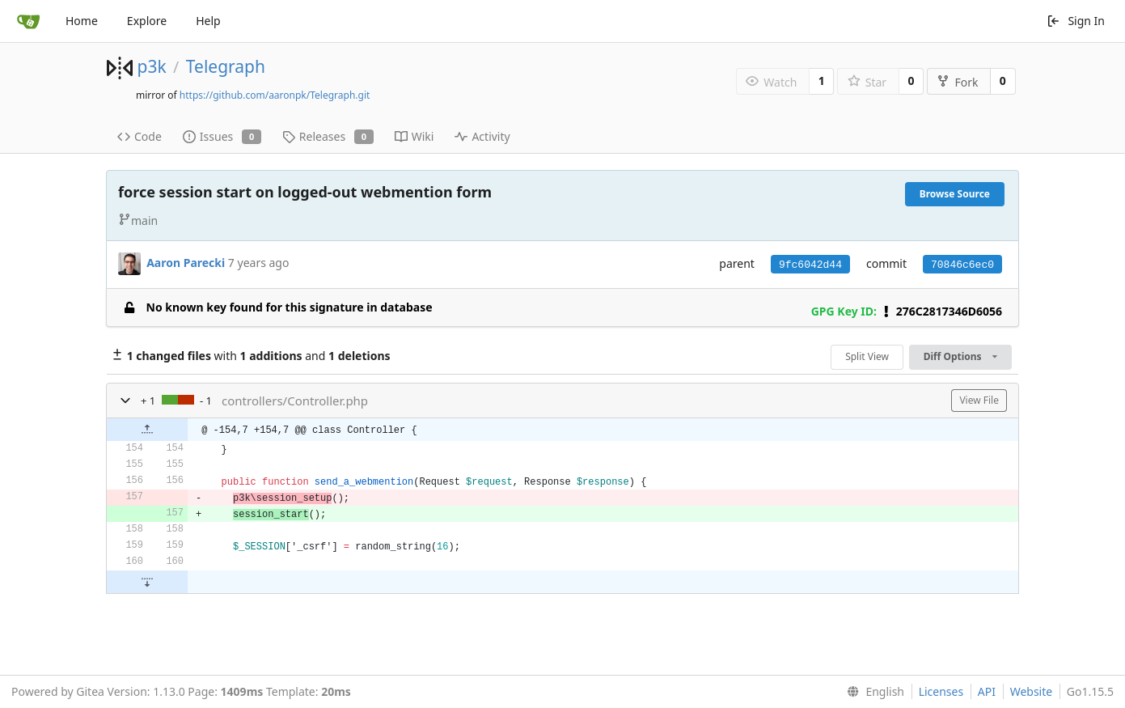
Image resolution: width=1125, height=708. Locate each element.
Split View (867, 356)
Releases (328, 136)
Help (208, 20)
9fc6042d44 (810, 265)
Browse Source (955, 194)
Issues (222, 136)
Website (1031, 691)
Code (139, 136)
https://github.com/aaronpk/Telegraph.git (275, 95)
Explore (147, 20)
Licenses (941, 691)
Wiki (414, 136)
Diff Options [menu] (960, 356)
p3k (151, 66)
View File (979, 400)
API (987, 691)
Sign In (1076, 20)
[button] (125, 400)
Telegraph (225, 66)
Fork (957, 82)
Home (82, 20)
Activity (482, 136)
